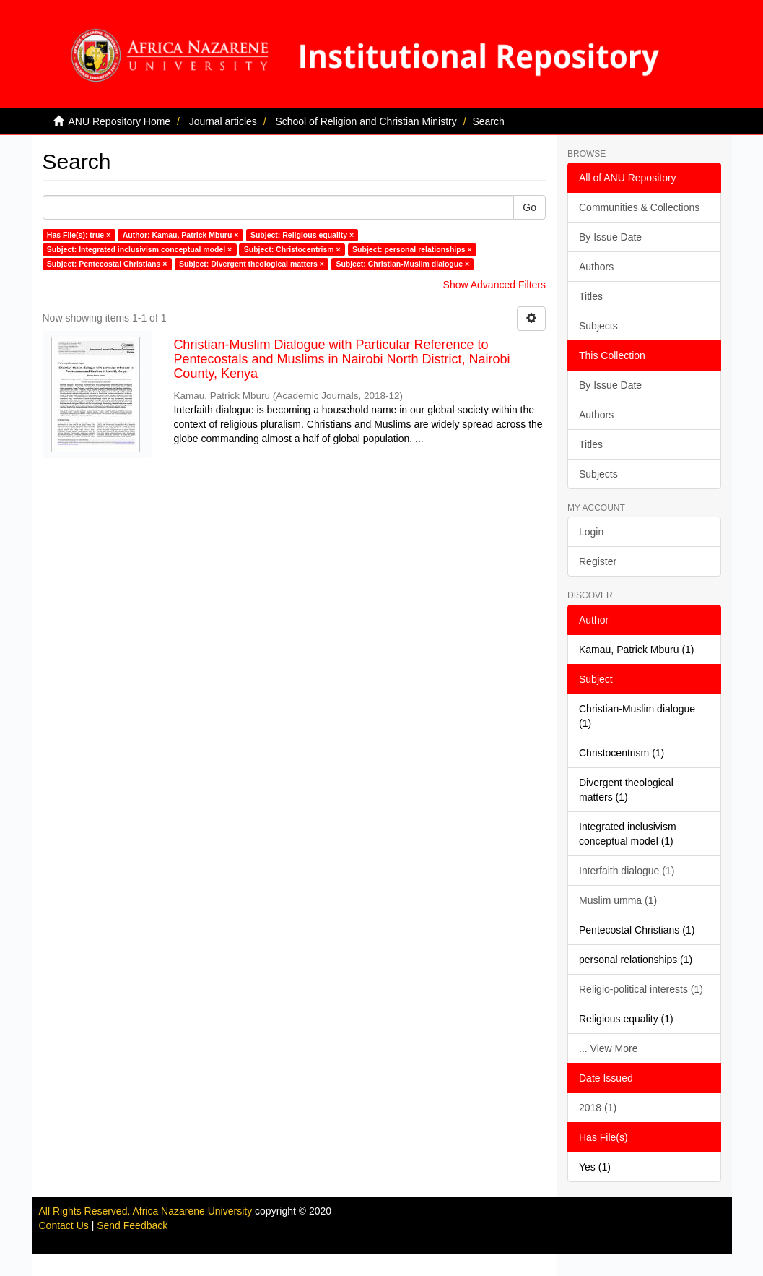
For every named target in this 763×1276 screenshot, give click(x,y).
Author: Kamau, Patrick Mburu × (181, 234)
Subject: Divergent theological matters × (251, 263)
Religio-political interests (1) (641, 989)
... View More (608, 1048)
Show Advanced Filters (494, 284)
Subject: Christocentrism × (292, 249)
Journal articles (223, 121)
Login (591, 532)
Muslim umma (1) (618, 900)
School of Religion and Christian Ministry (365, 121)
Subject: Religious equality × (302, 234)
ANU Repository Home (120, 121)
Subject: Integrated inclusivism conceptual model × (139, 249)
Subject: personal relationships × (411, 249)
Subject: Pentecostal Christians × (107, 263)
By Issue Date (610, 237)
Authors (596, 266)
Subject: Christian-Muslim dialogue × (402, 263)
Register (597, 561)
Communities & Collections (639, 207)
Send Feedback (132, 1225)
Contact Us (64, 1225)
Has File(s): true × (78, 234)
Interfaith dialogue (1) (626, 870)
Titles (591, 296)
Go (529, 207)
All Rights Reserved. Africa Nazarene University (147, 1211)
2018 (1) (597, 1107)
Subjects (598, 326)
